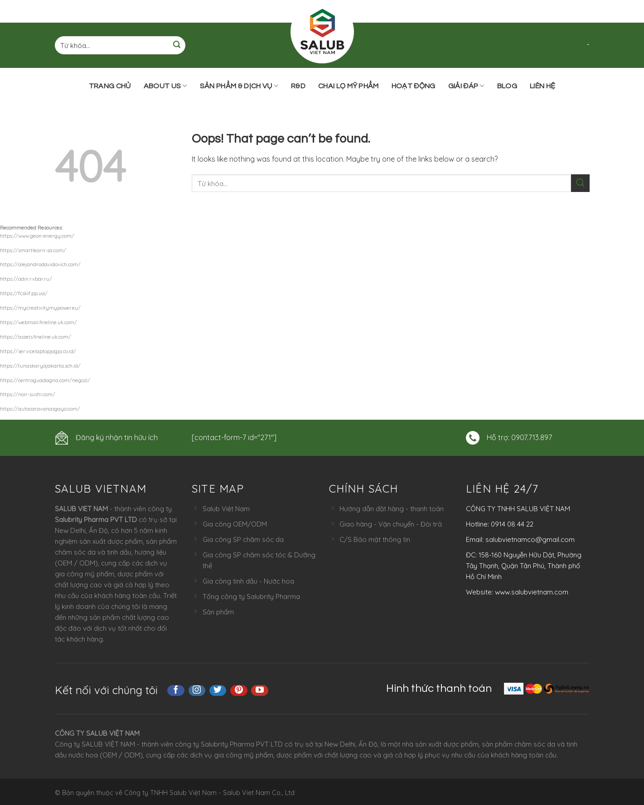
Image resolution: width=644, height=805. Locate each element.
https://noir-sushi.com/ (27, 394)
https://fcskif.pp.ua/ (24, 293)
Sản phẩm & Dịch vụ (239, 85)
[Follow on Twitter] (218, 690)
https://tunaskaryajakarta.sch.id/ (40, 366)
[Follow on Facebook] (175, 690)
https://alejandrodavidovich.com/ (40, 264)
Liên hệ (542, 86)
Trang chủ (110, 86)
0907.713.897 (531, 437)
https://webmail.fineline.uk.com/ (38, 322)
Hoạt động (414, 86)
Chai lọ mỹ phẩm (348, 86)
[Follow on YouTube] (259, 690)
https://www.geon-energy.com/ (37, 236)
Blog (507, 86)
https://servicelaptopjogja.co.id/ (38, 351)
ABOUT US (165, 85)
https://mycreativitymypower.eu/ (40, 308)
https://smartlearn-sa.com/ (33, 250)
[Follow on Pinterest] (238, 690)
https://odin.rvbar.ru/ (26, 279)
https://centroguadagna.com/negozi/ (45, 380)
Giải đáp (466, 85)
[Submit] (176, 45)
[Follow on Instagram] (197, 690)
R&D (298, 86)
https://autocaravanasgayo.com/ (40, 409)
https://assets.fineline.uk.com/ (35, 337)
